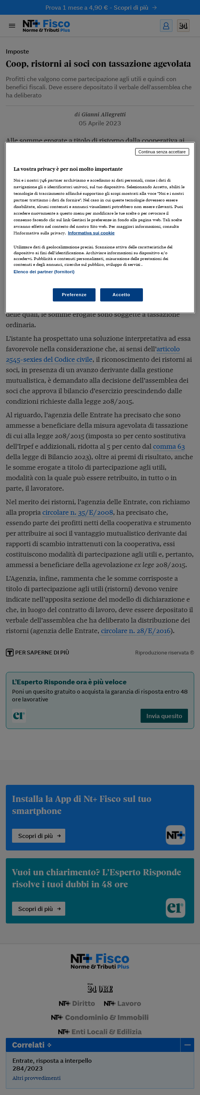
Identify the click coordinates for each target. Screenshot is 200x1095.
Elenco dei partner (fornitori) (44, 271)
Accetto (121, 294)
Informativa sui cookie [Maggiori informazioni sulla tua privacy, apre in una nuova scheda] (91, 233)
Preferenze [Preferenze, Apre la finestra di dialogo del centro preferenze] (74, 294)
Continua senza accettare (162, 151)
